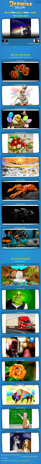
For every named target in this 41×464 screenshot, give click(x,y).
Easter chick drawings (20, 108)
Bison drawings (20, 384)
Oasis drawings (20, 264)
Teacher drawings (20, 408)
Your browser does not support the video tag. (20, 28)
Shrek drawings (20, 288)
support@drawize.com (24, 460)
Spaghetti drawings (20, 431)
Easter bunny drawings (20, 84)
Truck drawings (20, 312)
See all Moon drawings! (33, 43)
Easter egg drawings (20, 132)
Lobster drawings (20, 180)
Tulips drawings (20, 60)
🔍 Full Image (5, 43)
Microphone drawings (20, 336)
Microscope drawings (20, 227)
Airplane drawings (20, 156)
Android (31, 456)
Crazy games (4, 458)
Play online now (17, 454)
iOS (35, 456)
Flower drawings (20, 360)
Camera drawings (20, 204)
